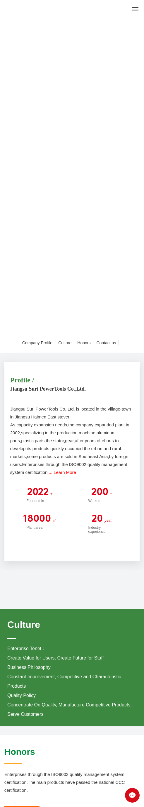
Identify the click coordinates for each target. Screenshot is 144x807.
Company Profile (37, 342)
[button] (73, 329)
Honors (83, 342)
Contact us (106, 342)
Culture (64, 342)
